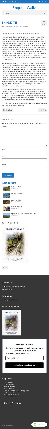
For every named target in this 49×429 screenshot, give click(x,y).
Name (4, 149)
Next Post (42, 110)
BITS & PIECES (9, 393)
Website (4, 164)
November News (16, 200)
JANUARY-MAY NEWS (11, 395)
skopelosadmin (8, 26)
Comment (5, 126)
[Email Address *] (24, 358)
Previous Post (7, 110)
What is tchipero (16, 193)
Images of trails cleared (11, 397)
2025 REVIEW (16, 187)
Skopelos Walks (24, 7)
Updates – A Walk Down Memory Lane (23, 213)
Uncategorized (24, 26)
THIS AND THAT (16, 207)
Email (4, 157)
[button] (39, 424)
